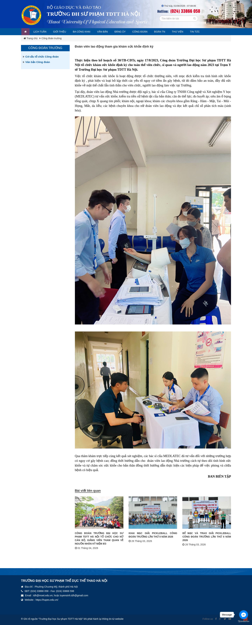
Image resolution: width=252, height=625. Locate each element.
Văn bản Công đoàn (37, 62)
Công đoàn (147, 31)
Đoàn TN (168, 31)
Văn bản (107, 31)
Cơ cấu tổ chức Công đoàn (42, 56)
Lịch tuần (41, 31)
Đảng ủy (126, 31)
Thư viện (187, 31)
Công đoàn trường (51, 38)
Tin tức (205, 31)
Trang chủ (31, 38)
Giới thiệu (62, 31)
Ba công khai (85, 31)
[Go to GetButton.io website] (243, 621)
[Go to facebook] (243, 614)
